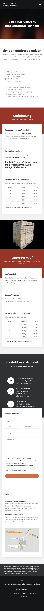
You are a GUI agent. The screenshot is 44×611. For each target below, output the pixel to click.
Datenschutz (34, 593)
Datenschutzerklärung (11, 465)
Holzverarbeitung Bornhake (18, 593)
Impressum (24, 596)
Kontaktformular (24, 396)
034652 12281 (25, 389)
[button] (40, 4)
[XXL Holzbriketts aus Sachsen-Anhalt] (10, 4)
